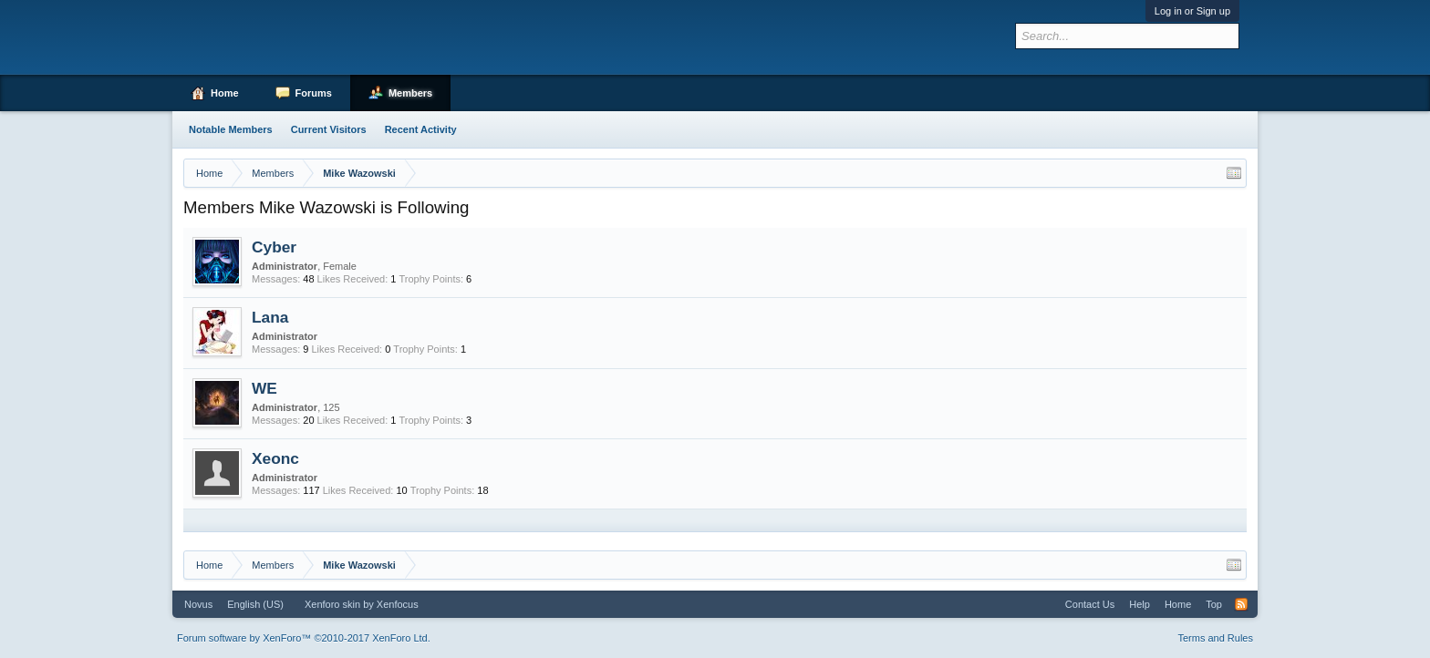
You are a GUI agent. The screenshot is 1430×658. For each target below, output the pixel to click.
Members (410, 92)
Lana (270, 317)
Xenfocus (398, 604)
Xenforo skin (332, 604)
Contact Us (1089, 604)
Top (1214, 604)
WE (264, 388)
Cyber (274, 247)
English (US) (255, 604)
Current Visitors (329, 129)
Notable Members (231, 129)
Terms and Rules (1215, 637)
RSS (1241, 604)
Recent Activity (421, 129)
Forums (313, 92)
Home (225, 92)
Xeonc (275, 458)
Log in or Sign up (1192, 10)
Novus (198, 604)
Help (1139, 604)
